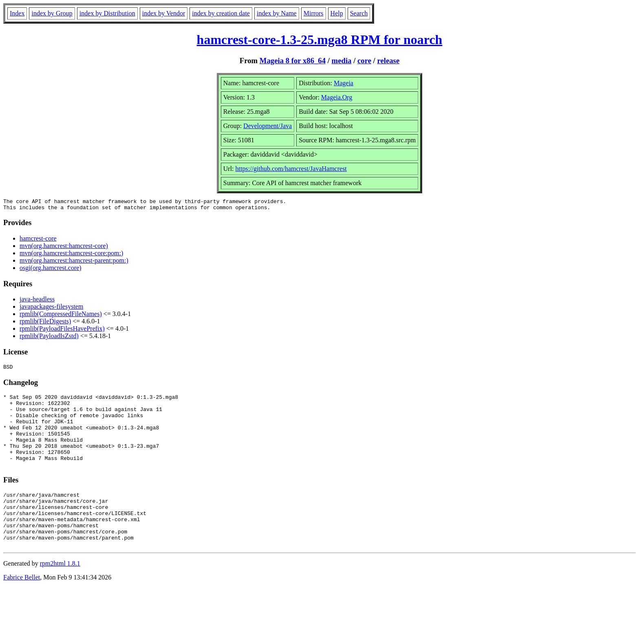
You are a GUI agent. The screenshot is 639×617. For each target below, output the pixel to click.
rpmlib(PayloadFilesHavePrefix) (62, 330)
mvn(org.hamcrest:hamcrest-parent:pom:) (74, 262)
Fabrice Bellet (21, 606)
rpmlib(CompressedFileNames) (61, 316)
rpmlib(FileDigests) (45, 323)
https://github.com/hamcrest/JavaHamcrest (291, 168)
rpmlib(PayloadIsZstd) (49, 338)
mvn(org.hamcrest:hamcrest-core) (64, 248)
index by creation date (221, 13)
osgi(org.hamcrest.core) (51, 270)
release (388, 60)
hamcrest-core (38, 240)
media (342, 60)
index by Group (51, 13)
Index (17, 13)
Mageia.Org (337, 97)
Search (359, 13)
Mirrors (314, 13)
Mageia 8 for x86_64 (293, 60)
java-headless (37, 301)
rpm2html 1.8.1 (60, 592)
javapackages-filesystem (51, 308)
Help (337, 13)
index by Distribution (107, 13)
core (364, 60)
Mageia (343, 83)
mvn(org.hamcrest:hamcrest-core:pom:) (71, 255)
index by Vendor (163, 13)
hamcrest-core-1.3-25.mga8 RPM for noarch (320, 39)
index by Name (277, 13)
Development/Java (267, 125)
